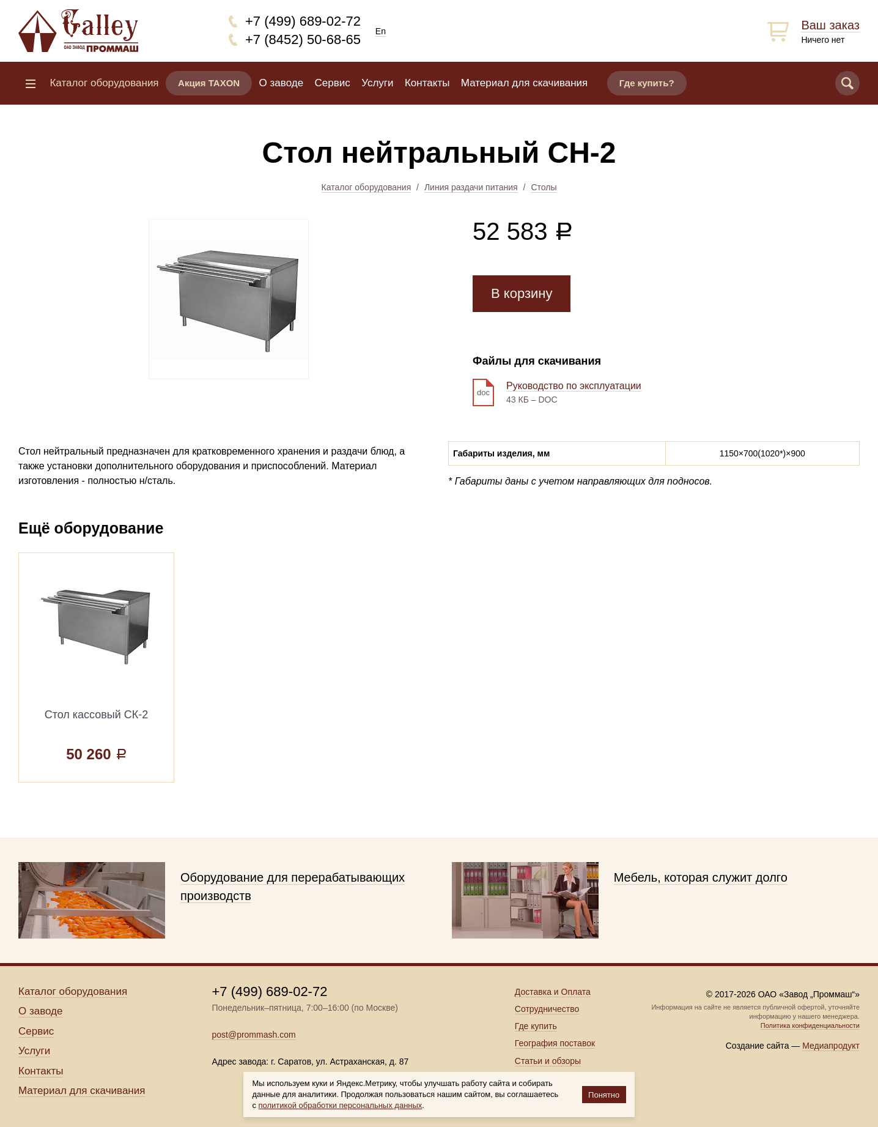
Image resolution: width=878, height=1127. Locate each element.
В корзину (521, 293)
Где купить (536, 1026)
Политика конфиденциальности (810, 1025)
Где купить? (646, 83)
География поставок (555, 1043)
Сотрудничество (547, 1009)
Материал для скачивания (524, 83)
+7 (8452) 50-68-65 (303, 39)
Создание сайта (757, 1046)
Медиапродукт (831, 1046)
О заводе (281, 83)
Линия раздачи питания (471, 187)
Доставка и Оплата (553, 992)
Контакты (427, 83)
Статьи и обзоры (548, 1061)
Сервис (332, 83)
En (380, 31)
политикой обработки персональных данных (340, 1105)
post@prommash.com (253, 1035)
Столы (543, 187)
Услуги (377, 83)
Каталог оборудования (366, 187)
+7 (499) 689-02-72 (303, 21)
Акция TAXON (209, 83)
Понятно (603, 1094)
